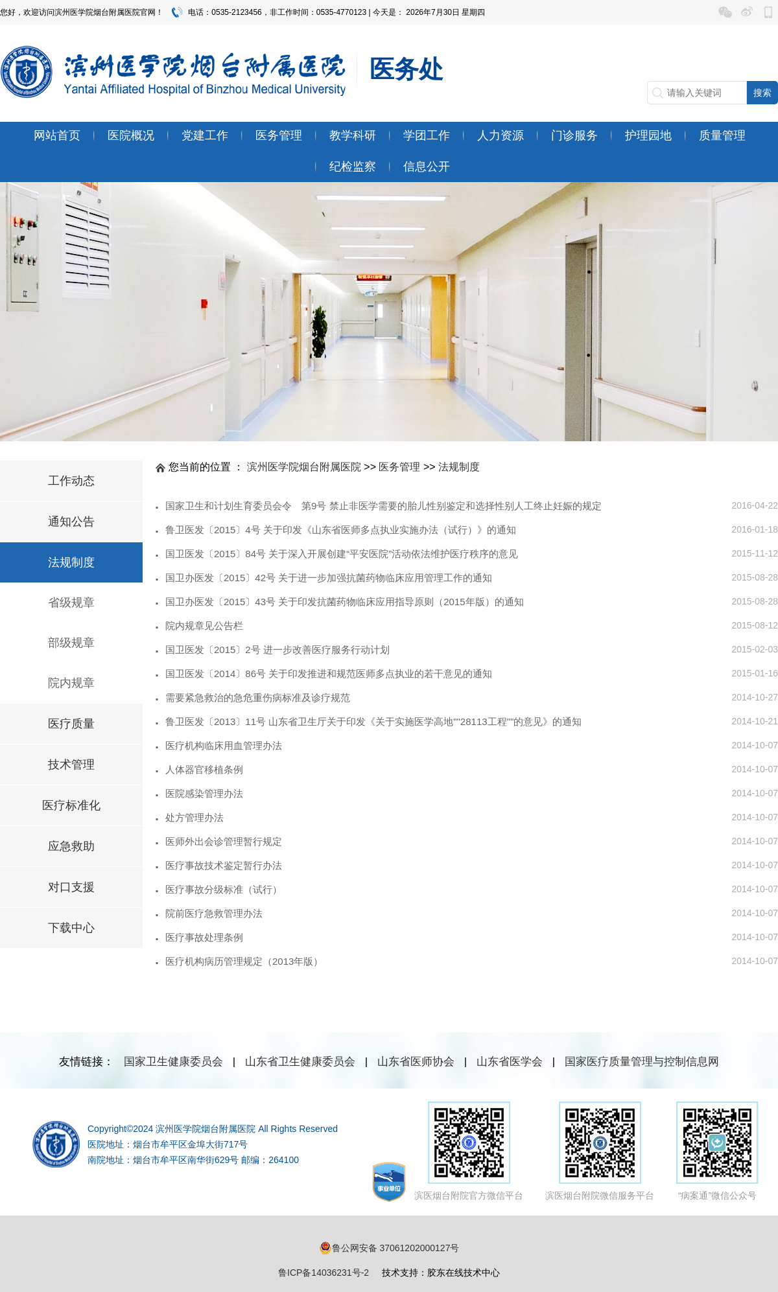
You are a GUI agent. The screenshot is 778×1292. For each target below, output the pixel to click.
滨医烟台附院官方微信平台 (468, 1151)
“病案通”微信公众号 (717, 1151)
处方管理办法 (194, 817)
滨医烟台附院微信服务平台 (599, 1151)
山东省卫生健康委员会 (300, 1062)
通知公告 (71, 521)
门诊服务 (574, 135)
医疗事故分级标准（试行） (223, 889)
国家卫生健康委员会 (173, 1062)
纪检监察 (352, 166)
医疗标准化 (71, 805)
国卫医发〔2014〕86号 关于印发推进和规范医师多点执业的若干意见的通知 (328, 673)
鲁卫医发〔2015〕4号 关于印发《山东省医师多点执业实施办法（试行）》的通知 (340, 529)
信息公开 (426, 166)
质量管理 (722, 135)
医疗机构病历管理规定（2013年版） (244, 961)
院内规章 (71, 682)
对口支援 (71, 887)
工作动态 (71, 480)
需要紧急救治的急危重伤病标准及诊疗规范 (257, 697)
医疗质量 (71, 723)
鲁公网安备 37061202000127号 (389, 1247)
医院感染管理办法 (204, 793)
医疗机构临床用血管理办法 (223, 745)
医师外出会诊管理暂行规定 (223, 841)
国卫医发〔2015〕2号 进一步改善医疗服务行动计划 (277, 649)
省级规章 (71, 602)
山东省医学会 (510, 1062)
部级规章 (71, 642)
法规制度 (71, 562)
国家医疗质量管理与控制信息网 (642, 1062)
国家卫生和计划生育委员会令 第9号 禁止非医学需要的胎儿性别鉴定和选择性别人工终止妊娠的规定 (383, 505)
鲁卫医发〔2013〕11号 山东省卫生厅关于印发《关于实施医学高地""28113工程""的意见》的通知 (373, 721)
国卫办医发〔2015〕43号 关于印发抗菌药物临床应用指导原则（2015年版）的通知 (344, 601)
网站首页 (57, 135)
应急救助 (71, 846)
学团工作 (426, 135)
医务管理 (278, 135)
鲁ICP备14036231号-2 (323, 1272)
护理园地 (648, 135)
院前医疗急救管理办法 (214, 913)
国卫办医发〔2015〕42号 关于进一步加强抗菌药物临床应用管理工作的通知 (328, 577)
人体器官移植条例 (204, 769)
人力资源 (500, 135)
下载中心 (71, 927)
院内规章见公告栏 (204, 625)
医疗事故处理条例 (204, 937)
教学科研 (352, 135)
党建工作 (205, 135)
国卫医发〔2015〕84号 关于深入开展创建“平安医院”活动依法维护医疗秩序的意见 (341, 553)
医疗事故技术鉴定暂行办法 (223, 865)
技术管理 (71, 764)
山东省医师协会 (415, 1062)
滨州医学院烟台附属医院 (304, 466)
